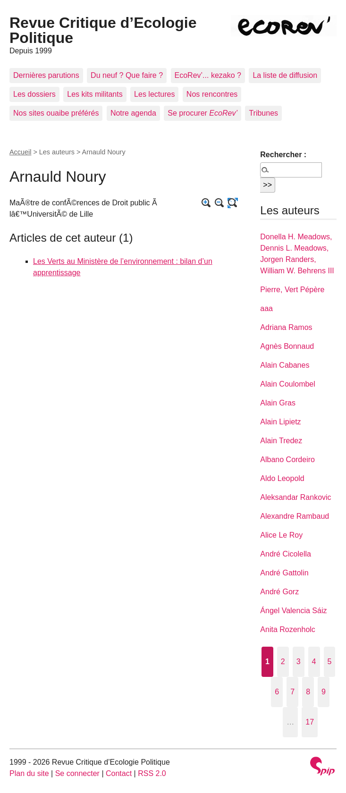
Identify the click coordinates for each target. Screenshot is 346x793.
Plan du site (29, 773)
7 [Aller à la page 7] (292, 692)
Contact (119, 773)
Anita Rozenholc (287, 629)
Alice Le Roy (281, 535)
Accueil (20, 152)
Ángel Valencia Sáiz (293, 611)
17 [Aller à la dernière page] (309, 722)
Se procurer (202, 113)
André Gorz (279, 592)
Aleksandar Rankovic (295, 497)
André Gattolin (284, 573)
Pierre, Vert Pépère (292, 290)
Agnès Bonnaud (287, 346)
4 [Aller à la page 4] (314, 662)
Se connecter (77, 773)
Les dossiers (34, 94)
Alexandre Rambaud (294, 516)
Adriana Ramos (286, 327)
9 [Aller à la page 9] (323, 692)
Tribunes (263, 113)
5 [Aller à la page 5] (330, 662)
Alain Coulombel (287, 384)
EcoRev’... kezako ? (208, 75)
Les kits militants (94, 94)
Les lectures (154, 94)
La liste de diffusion (285, 75)
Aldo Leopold (282, 478)
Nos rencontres (212, 94)
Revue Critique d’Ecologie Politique (103, 30)
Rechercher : (283, 155)
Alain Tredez (281, 441)
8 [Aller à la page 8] (308, 692)
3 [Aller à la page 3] (298, 662)
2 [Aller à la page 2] (283, 662)
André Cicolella (285, 554)
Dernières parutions (46, 75)
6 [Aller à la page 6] (277, 692)
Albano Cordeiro (287, 460)
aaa (266, 308)
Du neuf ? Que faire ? (127, 75)
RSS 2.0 (152, 773)
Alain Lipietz (280, 422)
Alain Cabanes (284, 365)
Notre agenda (133, 113)
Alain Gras (277, 403)
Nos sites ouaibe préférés (56, 113)
